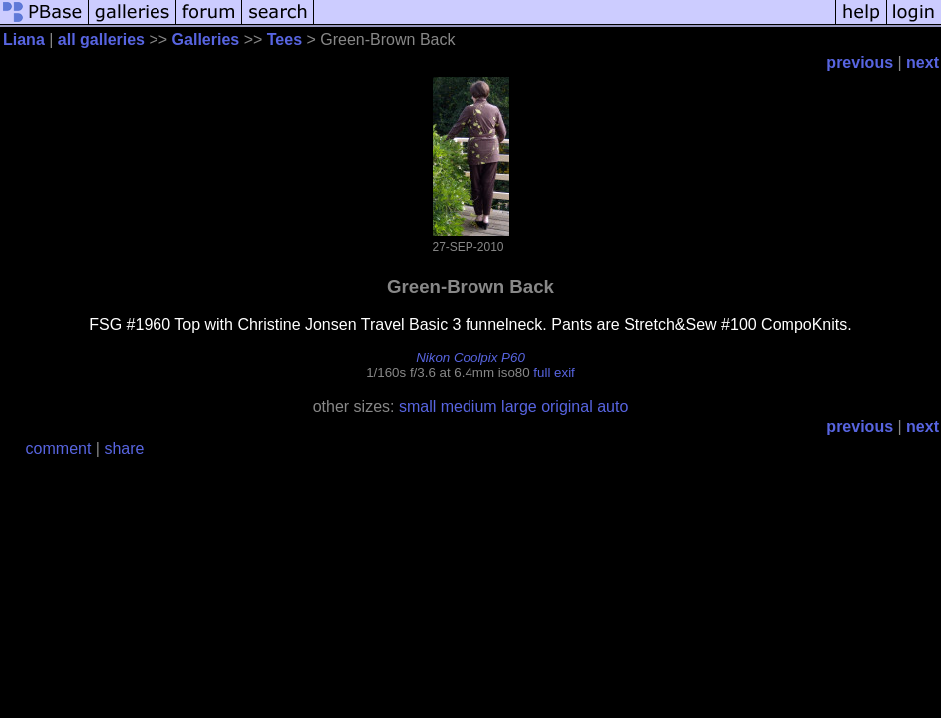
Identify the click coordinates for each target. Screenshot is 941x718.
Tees (284, 39)
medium (469, 406)
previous (859, 62)
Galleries (206, 39)
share (124, 448)
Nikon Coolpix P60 (470, 357)
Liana (24, 39)
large (519, 406)
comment (59, 448)
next (922, 62)
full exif (553, 372)
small (417, 406)
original (567, 406)
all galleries (101, 39)
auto (612, 406)
